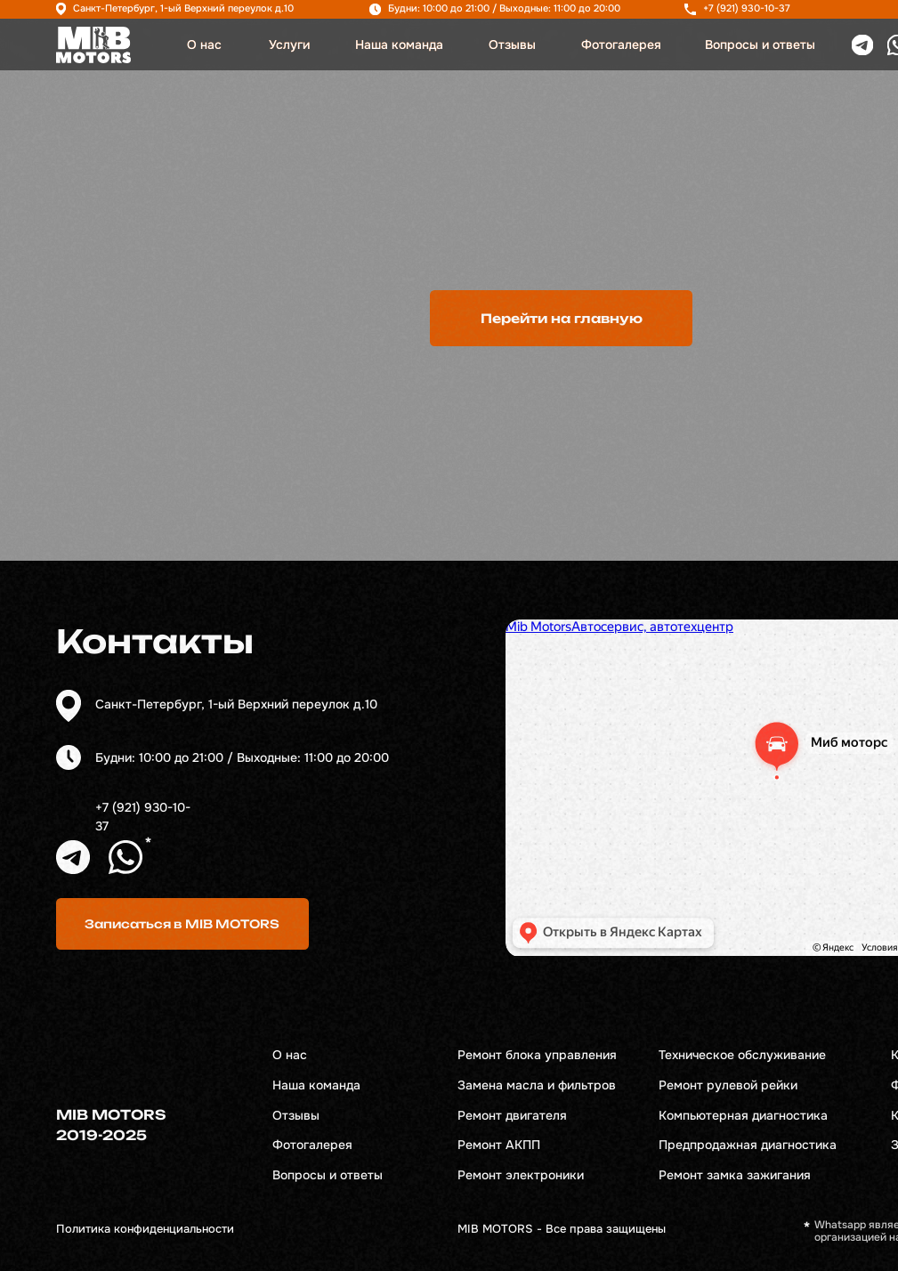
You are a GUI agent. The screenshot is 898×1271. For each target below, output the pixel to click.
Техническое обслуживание (742, 1055)
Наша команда (399, 45)
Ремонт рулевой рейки (728, 1085)
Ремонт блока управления (537, 1055)
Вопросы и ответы (760, 45)
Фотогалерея (621, 45)
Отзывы (512, 45)
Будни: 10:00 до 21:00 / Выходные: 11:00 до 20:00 (504, 8)
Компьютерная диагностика (743, 1115)
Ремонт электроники (520, 1175)
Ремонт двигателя (512, 1115)
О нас (204, 45)
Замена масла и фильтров (536, 1085)
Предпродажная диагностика (748, 1145)
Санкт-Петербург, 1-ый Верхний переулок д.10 (183, 8)
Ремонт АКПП (498, 1145)
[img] (93, 45)
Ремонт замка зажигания (735, 1175)
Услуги (289, 45)
